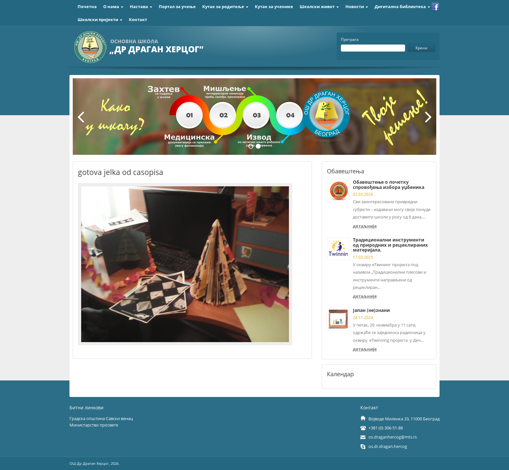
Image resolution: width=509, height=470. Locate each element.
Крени (422, 48)
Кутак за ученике (274, 6)
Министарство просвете (93, 425)
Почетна (87, 6)
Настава (141, 6)
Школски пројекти (100, 19)
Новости (356, 6)
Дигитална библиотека (402, 6)
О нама (113, 6)
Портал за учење (177, 6)
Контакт (138, 19)
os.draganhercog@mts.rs (392, 437)
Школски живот (319, 6)
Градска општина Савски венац (101, 418)
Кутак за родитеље (225, 6)
